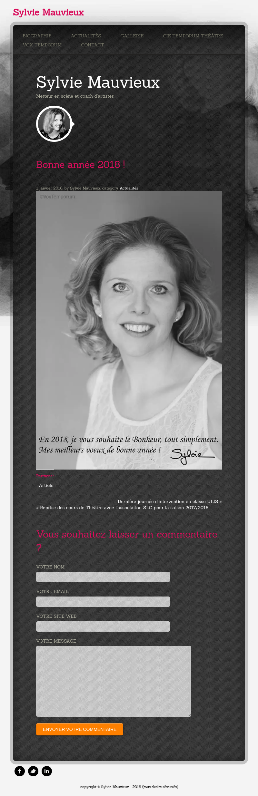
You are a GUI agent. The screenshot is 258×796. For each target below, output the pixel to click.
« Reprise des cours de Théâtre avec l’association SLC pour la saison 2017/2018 (122, 507)
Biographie (37, 36)
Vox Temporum (42, 45)
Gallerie (132, 36)
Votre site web (56, 616)
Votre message (56, 641)
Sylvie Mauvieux (48, 12)
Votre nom (50, 567)
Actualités (86, 36)
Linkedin (47, 771)
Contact (92, 45)
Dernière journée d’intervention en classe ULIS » (170, 501)
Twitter (33, 771)
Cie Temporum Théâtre (193, 36)
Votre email (52, 591)
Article (46, 485)
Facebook (20, 771)
